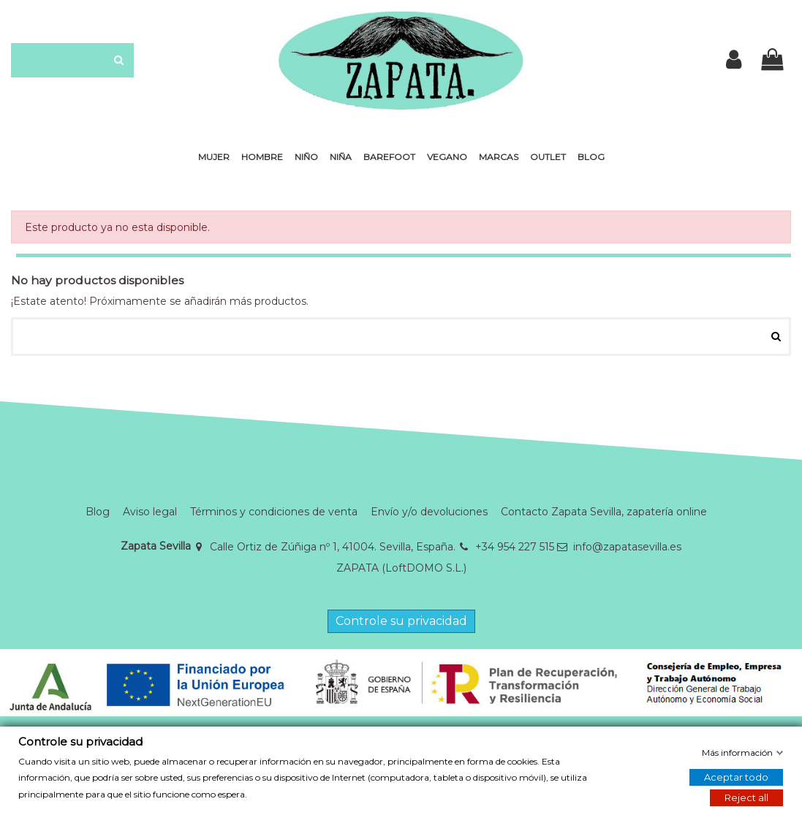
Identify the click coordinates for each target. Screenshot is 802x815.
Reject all (746, 797)
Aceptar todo (736, 777)
